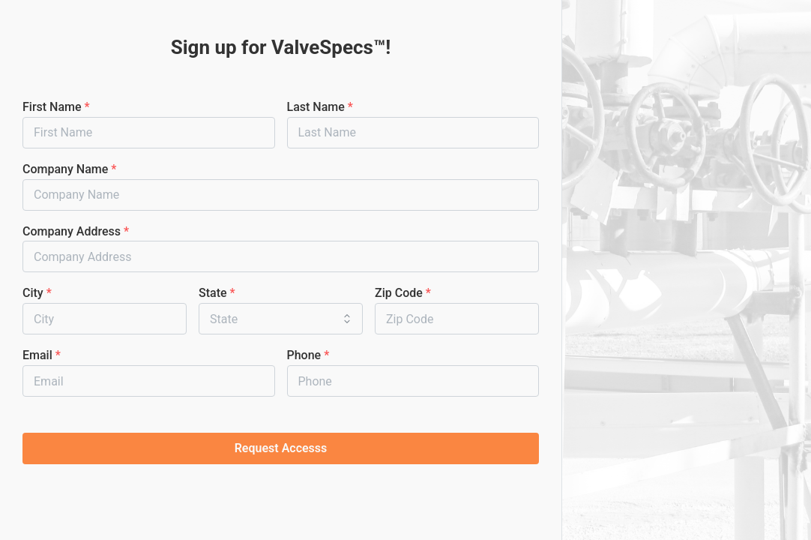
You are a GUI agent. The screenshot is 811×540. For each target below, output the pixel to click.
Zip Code (403, 293)
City (37, 293)
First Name (56, 107)
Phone (308, 355)
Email (41, 355)
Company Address (75, 231)
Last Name (320, 107)
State (217, 293)
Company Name (69, 169)
